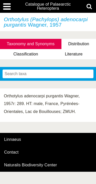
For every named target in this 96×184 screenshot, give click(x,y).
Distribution (78, 44)
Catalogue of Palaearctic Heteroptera (48, 6)
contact (11, 152)
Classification (25, 54)
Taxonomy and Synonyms (31, 44)
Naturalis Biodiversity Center (30, 165)
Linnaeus (12, 139)
